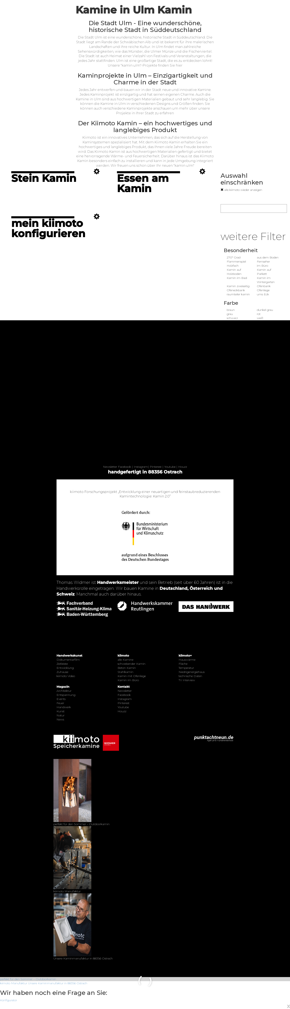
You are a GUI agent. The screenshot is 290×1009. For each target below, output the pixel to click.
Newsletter (110, 467)
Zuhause (62, 672)
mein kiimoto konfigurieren (48, 228)
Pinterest (156, 467)
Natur (61, 715)
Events (61, 699)
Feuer (60, 703)
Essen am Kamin (143, 183)
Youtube (170, 467)
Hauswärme (187, 659)
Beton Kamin (127, 668)
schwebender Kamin (131, 664)
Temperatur (186, 668)
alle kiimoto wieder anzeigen (241, 190)
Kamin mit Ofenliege (132, 676)
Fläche (183, 664)
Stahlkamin (125, 672)
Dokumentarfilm (68, 659)
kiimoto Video (66, 676)
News (60, 719)
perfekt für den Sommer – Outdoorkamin (28, 979)
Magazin (63, 687)
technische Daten (190, 676)
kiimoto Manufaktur (13, 983)
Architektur (64, 691)
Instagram (141, 467)
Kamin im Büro (128, 680)
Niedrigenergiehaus (192, 672)
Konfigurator (8, 1000)
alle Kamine (125, 659)
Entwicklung (65, 668)
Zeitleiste (62, 664)
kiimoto (123, 655)
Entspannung (66, 695)
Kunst (61, 711)
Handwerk (64, 707)
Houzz (182, 467)
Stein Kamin (43, 178)
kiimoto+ (185, 655)
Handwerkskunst (69, 655)
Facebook (124, 467)
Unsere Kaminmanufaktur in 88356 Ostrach (57, 983)
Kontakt (124, 687)
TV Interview (187, 680)
